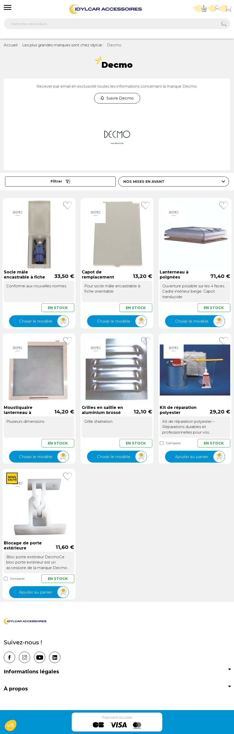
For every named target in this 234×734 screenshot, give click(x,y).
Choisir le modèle (44, 321)
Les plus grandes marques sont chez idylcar (61, 45)
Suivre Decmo (117, 98)
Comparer (170, 443)
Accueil (10, 45)
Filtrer (60, 181)
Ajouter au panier (200, 456)
